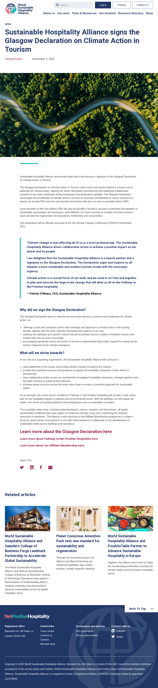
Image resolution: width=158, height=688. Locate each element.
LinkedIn (120, 631)
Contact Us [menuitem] (142, 5)
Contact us (46, 635)
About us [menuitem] (49, 13)
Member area (47, 644)
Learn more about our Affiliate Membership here (52, 445)
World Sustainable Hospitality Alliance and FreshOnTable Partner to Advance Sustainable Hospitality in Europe (130, 551)
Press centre (47, 631)
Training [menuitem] (121, 5)
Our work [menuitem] (63, 13)
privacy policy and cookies (39, 669)
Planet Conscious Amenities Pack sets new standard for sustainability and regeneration (79, 551)
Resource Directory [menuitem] (130, 13)
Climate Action (13, 58)
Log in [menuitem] (103, 5)
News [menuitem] (149, 13)
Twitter (119, 637)
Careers (44, 639)
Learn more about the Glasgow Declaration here (66, 431)
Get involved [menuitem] (107, 13)
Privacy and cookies (87, 635)
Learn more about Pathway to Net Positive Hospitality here (59, 438)
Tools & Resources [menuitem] (84, 13)
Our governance (84, 631)
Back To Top (137, 608)
